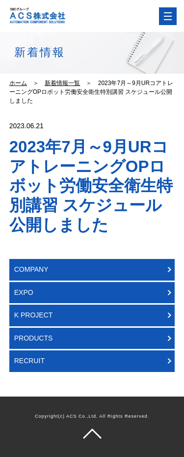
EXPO (23, 292)
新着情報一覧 (62, 83)
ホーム (18, 83)
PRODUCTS (33, 338)
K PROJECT (33, 315)
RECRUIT (29, 361)
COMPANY (31, 269)
